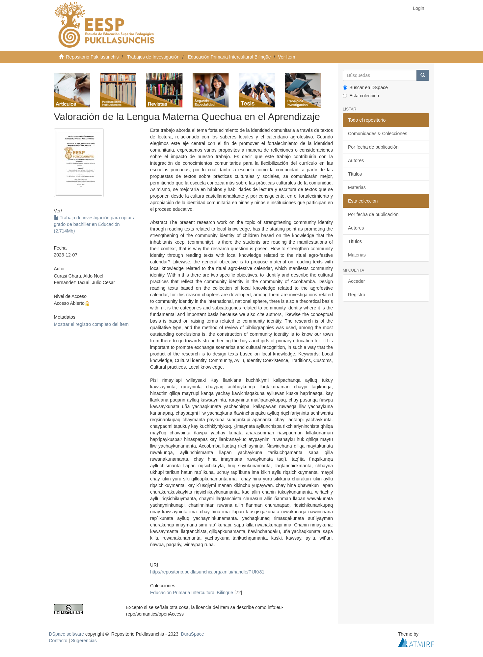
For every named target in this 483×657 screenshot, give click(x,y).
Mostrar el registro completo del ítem (91, 324)
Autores (356, 160)
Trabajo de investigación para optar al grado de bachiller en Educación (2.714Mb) (95, 224)
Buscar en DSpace (365, 87)
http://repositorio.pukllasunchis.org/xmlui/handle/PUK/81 (207, 571)
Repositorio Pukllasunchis (92, 57)
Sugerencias (84, 640)
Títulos (355, 174)
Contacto (58, 640)
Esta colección (361, 95)
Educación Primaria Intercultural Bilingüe (229, 57)
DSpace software (66, 634)
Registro (356, 294)
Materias (357, 187)
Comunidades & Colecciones (377, 133)
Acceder (356, 281)
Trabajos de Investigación (153, 57)
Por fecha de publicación (373, 147)
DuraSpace (192, 634)
